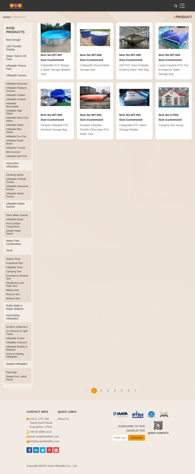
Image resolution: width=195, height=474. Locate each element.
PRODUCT (19, 17)
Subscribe (137, 437)
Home (6, 17)
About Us (63, 418)
